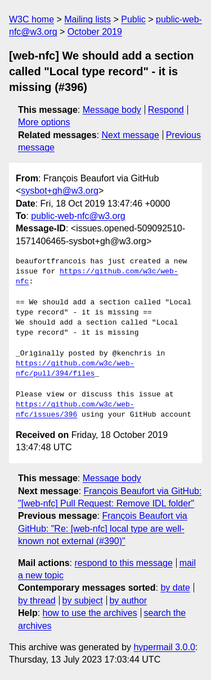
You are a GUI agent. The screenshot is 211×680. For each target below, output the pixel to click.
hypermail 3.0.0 (164, 647)
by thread (37, 600)
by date (175, 587)
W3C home (31, 19)
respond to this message (123, 563)
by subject (82, 600)
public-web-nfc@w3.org (78, 216)
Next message (130, 135)
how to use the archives (90, 613)
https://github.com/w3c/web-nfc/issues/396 (75, 410)
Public (133, 19)
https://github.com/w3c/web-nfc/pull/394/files (75, 369)
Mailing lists (87, 19)
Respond (166, 110)
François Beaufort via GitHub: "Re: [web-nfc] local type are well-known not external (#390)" (102, 528)
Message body (112, 110)
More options (44, 122)
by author (128, 600)
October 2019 (95, 31)
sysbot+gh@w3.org (59, 190)
